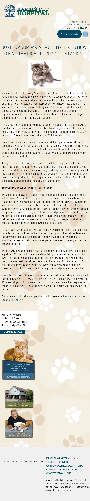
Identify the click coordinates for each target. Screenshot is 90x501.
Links (80, 465)
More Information (13, 332)
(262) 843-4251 (80, 28)
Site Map (50, 469)
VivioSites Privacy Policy (59, 473)
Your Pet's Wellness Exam (59, 465)
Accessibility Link (68, 469)
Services (63, 462)
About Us (50, 462)
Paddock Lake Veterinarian (60, 458)
